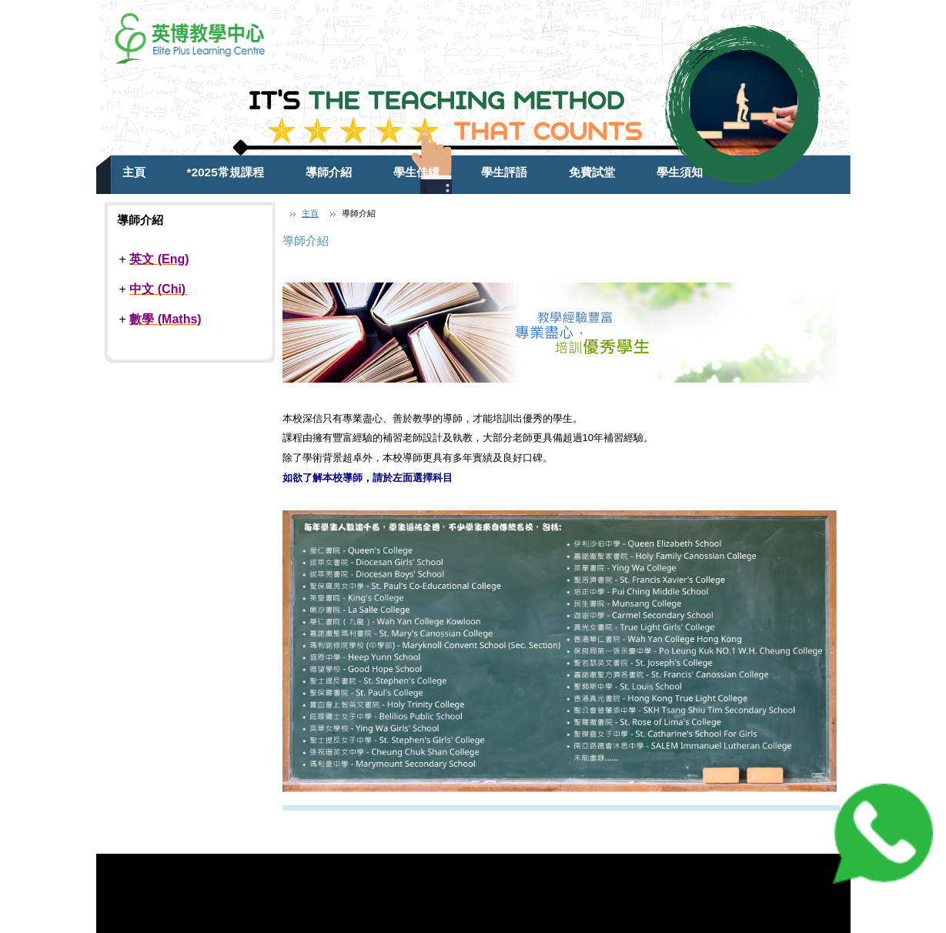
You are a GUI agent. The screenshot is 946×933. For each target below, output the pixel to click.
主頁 (133, 172)
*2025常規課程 (225, 172)
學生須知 (680, 172)
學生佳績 (416, 172)
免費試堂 (592, 172)
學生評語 (504, 172)
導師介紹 (329, 172)
